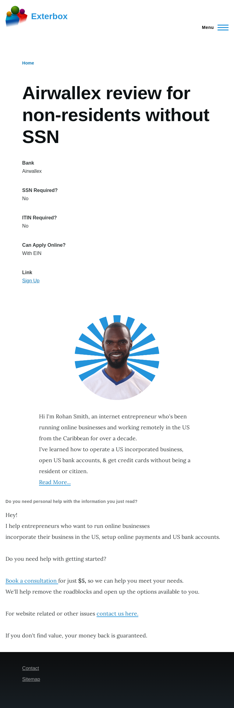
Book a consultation (31, 580)
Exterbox (49, 16)
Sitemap (31, 679)
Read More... (55, 482)
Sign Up (31, 280)
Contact (30, 668)
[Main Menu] (213, 27)
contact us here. (117, 613)
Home (28, 63)
